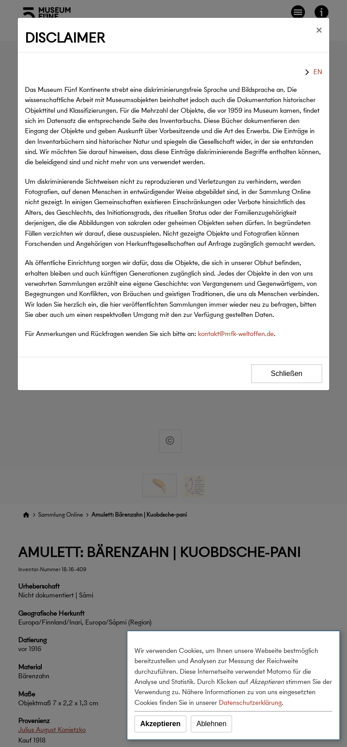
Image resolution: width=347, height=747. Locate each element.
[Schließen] (319, 30)
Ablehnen (212, 723)
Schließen (286, 373)
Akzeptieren (160, 723)
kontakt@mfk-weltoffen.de (236, 333)
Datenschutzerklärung (250, 702)
